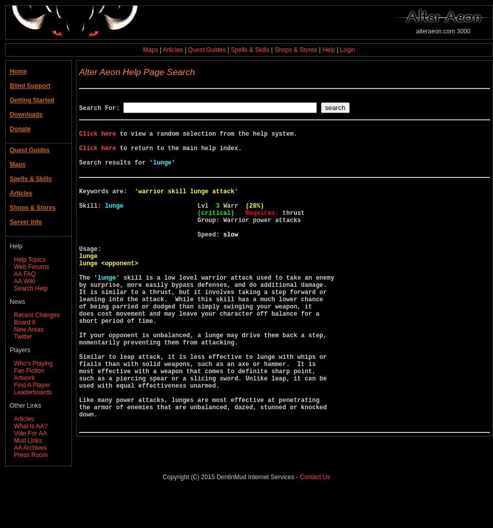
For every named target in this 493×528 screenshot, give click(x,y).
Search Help (31, 288)
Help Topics (30, 259)
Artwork (24, 377)
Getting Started (32, 100)
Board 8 (24, 322)
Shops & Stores (295, 49)
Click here (97, 138)
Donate (20, 129)
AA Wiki (24, 281)
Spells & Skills (250, 49)
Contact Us (315, 512)
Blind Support (30, 85)
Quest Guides (206, 49)
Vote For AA (30, 433)
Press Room (31, 455)
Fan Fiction (29, 370)
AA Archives (30, 447)
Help (329, 49)
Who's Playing (33, 363)
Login (347, 49)
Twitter (23, 336)
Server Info (26, 222)
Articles (173, 49)
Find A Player (32, 385)
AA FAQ (25, 274)
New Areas (29, 329)
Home (18, 71)
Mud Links (28, 440)
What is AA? (30, 426)
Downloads (26, 114)
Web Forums (31, 266)
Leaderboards (33, 392)
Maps (150, 49)
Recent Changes (37, 315)
